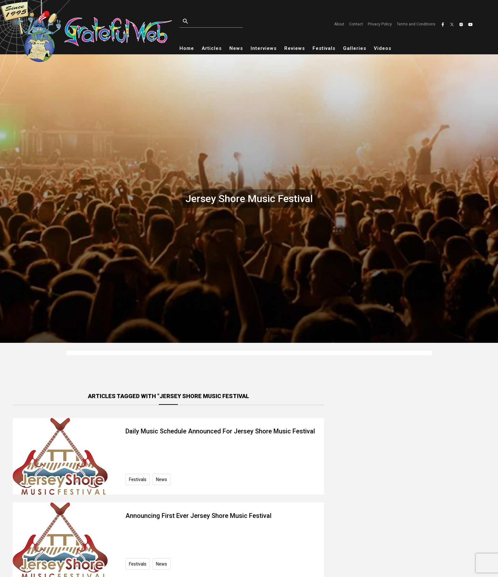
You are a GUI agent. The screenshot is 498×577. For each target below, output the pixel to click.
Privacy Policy (380, 24)
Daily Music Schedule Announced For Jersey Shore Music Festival (220, 431)
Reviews (294, 48)
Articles (212, 48)
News (236, 48)
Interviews (264, 48)
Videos (382, 48)
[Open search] (225, 21)
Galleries (354, 48)
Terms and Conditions (416, 24)
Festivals (324, 48)
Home (186, 48)
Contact (356, 24)
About (339, 24)
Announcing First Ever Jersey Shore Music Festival (198, 515)
